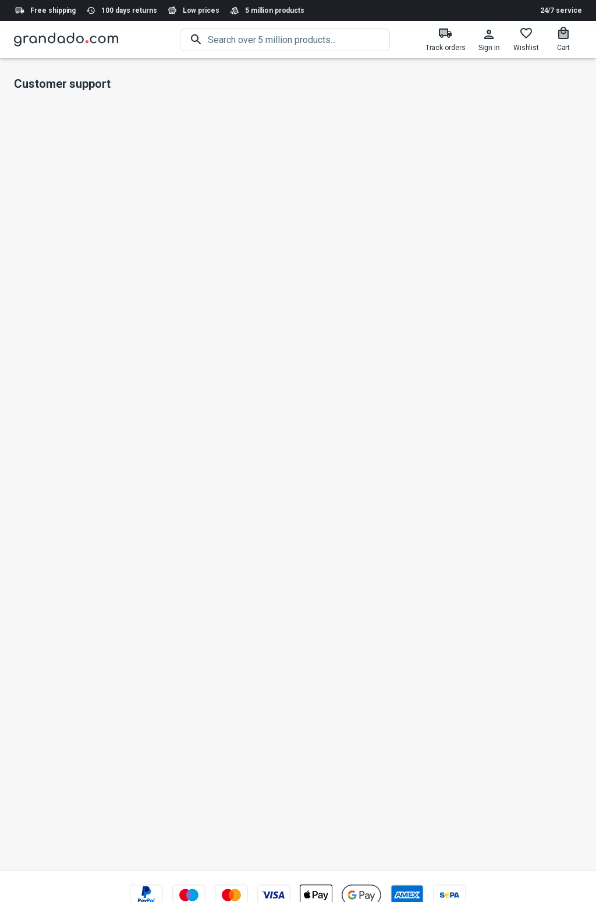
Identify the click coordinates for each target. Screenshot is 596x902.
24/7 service (561, 10)
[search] (298, 39)
